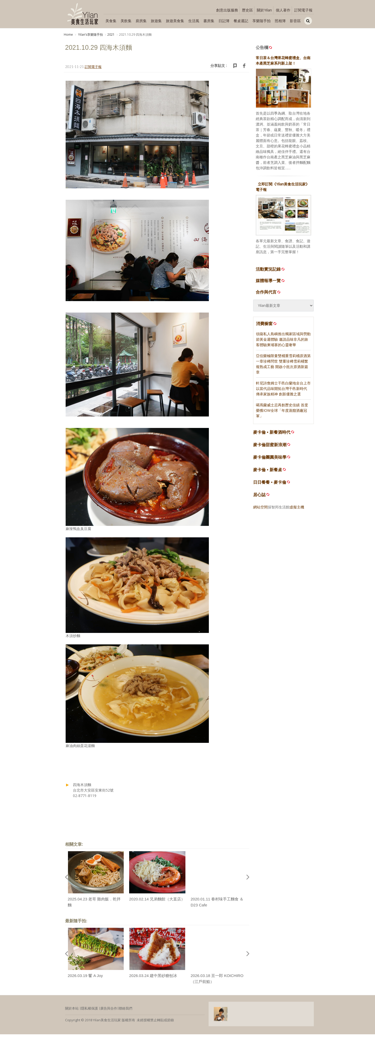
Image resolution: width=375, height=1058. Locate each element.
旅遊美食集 (175, 20)
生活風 (193, 20)
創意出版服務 (227, 10)
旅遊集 (156, 20)
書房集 (208, 20)
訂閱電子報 (303, 10)
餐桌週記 (241, 20)
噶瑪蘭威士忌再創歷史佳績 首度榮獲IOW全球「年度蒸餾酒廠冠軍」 (282, 410)
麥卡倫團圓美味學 (269, 457)
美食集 (110, 20)
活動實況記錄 (270, 269)
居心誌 (259, 495)
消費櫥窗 (266, 323)
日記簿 (223, 20)
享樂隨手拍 (261, 20)
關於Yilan (264, 10)
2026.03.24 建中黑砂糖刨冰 (153, 975)
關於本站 (72, 1008)
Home (68, 34)
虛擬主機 (297, 507)
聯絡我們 (125, 1008)
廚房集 (141, 20)
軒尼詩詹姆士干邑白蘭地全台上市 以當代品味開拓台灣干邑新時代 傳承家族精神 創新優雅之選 (283, 388)
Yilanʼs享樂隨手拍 (90, 34)
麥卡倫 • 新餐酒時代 (271, 432)
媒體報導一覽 (270, 280)
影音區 (295, 20)
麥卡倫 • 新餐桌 (267, 470)
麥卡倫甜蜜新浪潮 (269, 445)
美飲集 (126, 20)
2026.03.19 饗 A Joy (85, 975)
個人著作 (283, 10)
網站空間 (260, 507)
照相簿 (280, 20)
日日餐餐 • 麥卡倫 (269, 482)
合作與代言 (268, 292)
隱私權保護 (89, 1008)
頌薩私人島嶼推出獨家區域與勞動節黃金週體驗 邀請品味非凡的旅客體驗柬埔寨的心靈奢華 (283, 339)
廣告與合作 (108, 1008)
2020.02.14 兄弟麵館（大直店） (157, 899)
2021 (111, 34)
